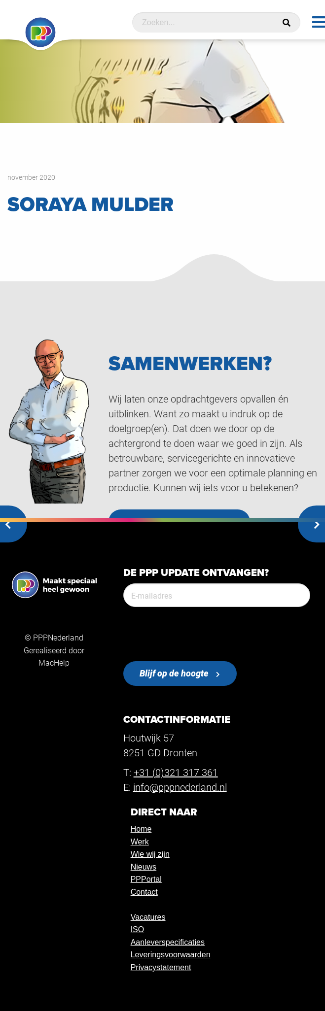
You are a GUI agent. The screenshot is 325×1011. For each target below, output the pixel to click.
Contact (144, 892)
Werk (140, 842)
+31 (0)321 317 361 (176, 772)
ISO (137, 929)
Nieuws (143, 867)
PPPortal (146, 879)
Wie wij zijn (150, 854)
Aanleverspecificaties (168, 942)
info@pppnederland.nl (180, 786)
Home (141, 829)
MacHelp (54, 662)
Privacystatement (161, 967)
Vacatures (148, 917)
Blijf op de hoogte (174, 673)
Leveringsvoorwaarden (171, 954)
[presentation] (198, 634)
